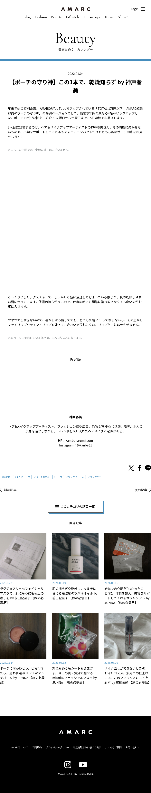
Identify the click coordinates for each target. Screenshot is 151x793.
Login (134, 8)
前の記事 (10, 489)
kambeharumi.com (79, 440)
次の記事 (141, 489)
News (109, 17)
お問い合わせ (133, 747)
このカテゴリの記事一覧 (77, 506)
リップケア (95, 477)
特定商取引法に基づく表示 (87, 747)
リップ (58, 477)
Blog (27, 17)
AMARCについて (19, 747)
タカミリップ (23, 477)
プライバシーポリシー (57, 747)
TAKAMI (7, 477)
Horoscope (92, 17)
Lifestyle (73, 17)
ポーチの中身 (43, 477)
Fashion (41, 17)
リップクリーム (76, 477)
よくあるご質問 (113, 747)
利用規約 (37, 747)
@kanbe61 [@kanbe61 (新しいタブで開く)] (84, 445)
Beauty (56, 17)
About (123, 17)
